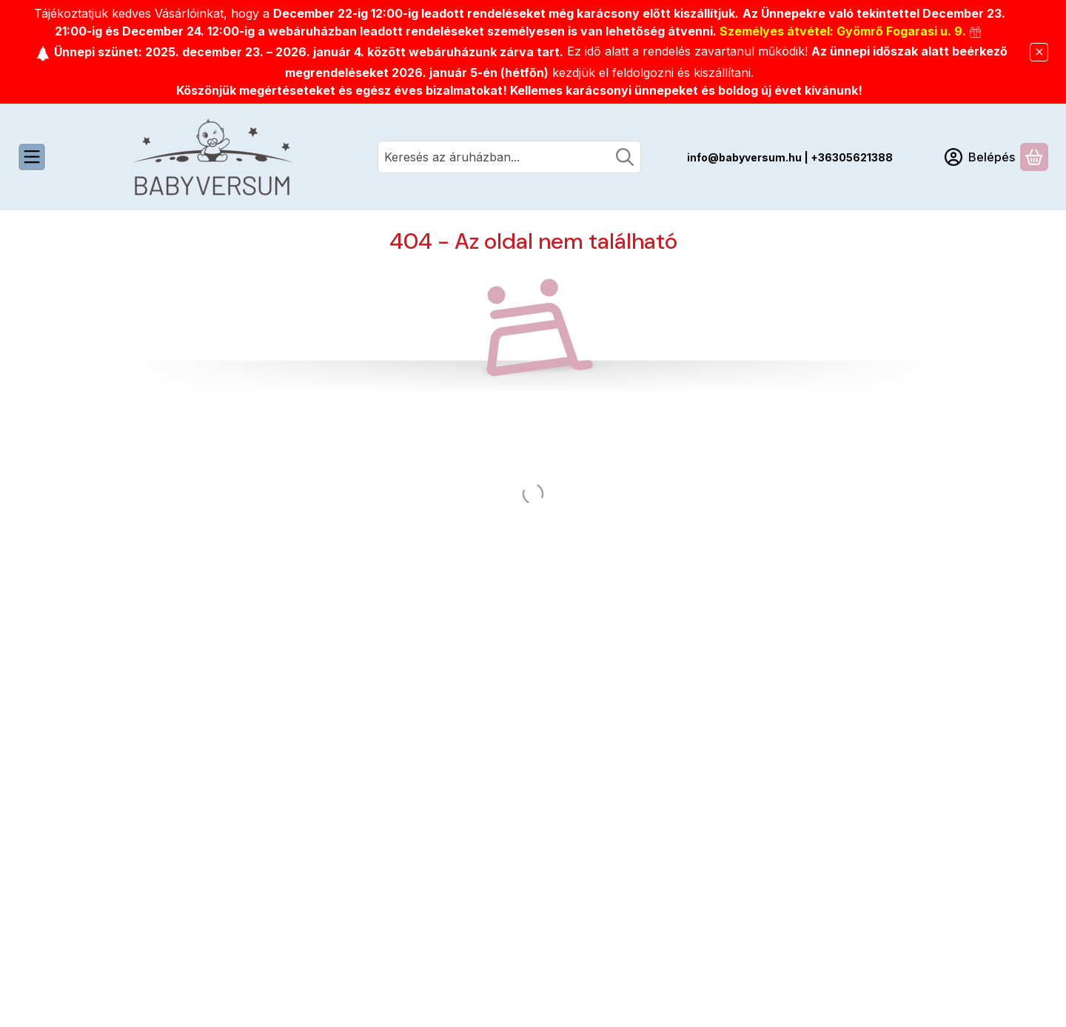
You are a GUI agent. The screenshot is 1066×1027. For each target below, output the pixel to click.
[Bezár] (1039, 52)
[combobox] (509, 157)
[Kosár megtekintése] (1034, 157)
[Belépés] (979, 157)
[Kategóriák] (32, 157)
